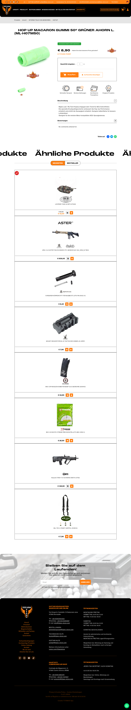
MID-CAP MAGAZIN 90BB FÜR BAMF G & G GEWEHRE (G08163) (65, 386)
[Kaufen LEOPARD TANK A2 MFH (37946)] (67, 212)
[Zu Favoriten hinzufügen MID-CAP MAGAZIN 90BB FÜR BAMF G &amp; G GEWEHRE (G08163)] (71, 395)
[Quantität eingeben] (79, 64)
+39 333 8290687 (63, 621)
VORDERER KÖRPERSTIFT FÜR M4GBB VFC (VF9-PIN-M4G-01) (65, 295)
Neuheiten (58, 163)
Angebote (81, 9)
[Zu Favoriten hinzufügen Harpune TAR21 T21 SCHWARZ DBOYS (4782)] (71, 486)
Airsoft (16, 9)
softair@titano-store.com (47, 2)
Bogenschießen (48, 9)
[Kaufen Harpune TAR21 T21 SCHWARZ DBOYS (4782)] (67, 486)
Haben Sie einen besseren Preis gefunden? (85, 50)
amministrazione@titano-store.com (99, 2)
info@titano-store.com (62, 623)
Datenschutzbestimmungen (60, 587)
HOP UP (55, 20)
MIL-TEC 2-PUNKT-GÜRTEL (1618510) (66, 528)
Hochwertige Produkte (27, 643)
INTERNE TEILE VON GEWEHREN (39, 20)
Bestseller (72, 163)
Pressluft (24, 9)
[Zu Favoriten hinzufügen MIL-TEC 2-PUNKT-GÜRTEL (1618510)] (71, 536)
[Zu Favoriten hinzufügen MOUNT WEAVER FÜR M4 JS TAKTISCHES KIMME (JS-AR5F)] (71, 349)
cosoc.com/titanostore (57, 649)
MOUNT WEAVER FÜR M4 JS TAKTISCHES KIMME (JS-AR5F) (65, 341)
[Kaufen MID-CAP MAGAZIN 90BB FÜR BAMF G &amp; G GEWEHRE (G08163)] (67, 395)
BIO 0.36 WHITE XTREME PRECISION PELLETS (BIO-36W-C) (65, 432)
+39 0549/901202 (58, 619)
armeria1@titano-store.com (63, 679)
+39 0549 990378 (58, 675)
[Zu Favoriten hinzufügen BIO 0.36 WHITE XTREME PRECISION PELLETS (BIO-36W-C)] (71, 440)
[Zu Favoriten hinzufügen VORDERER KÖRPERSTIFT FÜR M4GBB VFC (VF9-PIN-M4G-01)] (71, 304)
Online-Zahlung (26, 645)
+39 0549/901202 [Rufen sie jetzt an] (72, 2)
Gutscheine (27, 635)
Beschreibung (87, 100)
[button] (127, 2)
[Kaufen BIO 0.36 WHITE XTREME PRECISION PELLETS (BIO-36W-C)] (67, 440)
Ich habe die (56, 587)
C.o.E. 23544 (65, 694)
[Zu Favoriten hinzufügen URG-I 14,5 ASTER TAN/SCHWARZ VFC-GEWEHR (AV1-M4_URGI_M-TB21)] (72, 258)
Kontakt (26, 647)
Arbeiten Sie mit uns (27, 652)
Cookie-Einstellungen (74, 692)
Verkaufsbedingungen (26, 641)
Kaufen (69, 74)
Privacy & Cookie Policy (57, 692)
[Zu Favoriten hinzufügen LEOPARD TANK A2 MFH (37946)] (71, 212)
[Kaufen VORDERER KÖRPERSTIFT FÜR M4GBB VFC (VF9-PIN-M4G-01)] (67, 304)
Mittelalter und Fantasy (65, 9)
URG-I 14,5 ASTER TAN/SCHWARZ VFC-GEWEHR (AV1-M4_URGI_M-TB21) (65, 250)
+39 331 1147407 (63, 677)
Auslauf (26, 633)
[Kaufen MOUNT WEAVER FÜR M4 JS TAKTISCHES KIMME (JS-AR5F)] (66, 349)
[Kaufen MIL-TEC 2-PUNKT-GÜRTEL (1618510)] (66, 536)
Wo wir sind (27, 649)
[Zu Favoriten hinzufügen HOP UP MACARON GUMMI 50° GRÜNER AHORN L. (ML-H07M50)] (91, 74)
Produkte (17, 20)
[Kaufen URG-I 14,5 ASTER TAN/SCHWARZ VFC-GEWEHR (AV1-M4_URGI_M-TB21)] (68, 258)
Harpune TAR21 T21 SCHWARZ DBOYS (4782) (65, 477)
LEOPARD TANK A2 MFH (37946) (65, 204)
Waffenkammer (35, 9)
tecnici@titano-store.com (58, 636)
